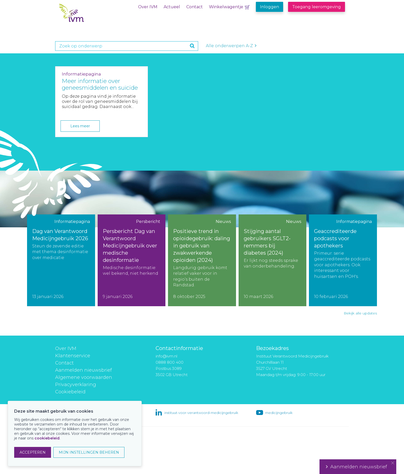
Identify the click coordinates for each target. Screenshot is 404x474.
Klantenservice (72, 356)
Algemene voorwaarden (83, 377)
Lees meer (80, 126)
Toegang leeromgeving (316, 6)
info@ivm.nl (166, 356)
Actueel (172, 6)
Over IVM (147, 6)
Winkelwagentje (226, 6)
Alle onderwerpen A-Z (231, 45)
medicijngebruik (278, 413)
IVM (90, 15)
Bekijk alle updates (360, 313)
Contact (194, 6)
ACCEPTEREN (33, 452)
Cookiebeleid (70, 392)
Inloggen (269, 6)
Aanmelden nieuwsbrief (83, 370)
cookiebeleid (47, 438)
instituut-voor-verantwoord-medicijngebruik (201, 413)
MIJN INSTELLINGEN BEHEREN (89, 452)
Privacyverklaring (75, 384)
